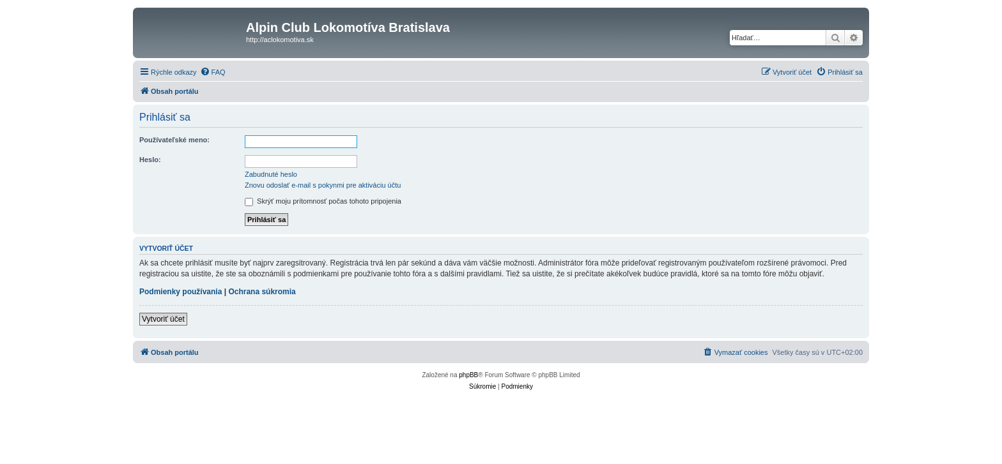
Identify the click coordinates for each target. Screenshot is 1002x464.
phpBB (468, 374)
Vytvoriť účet (163, 319)
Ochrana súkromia (261, 291)
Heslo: (150, 159)
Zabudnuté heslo (271, 174)
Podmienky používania (180, 291)
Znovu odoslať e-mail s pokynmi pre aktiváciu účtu (323, 185)
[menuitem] (213, 72)
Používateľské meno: (174, 140)
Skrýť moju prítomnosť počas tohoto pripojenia (323, 201)
